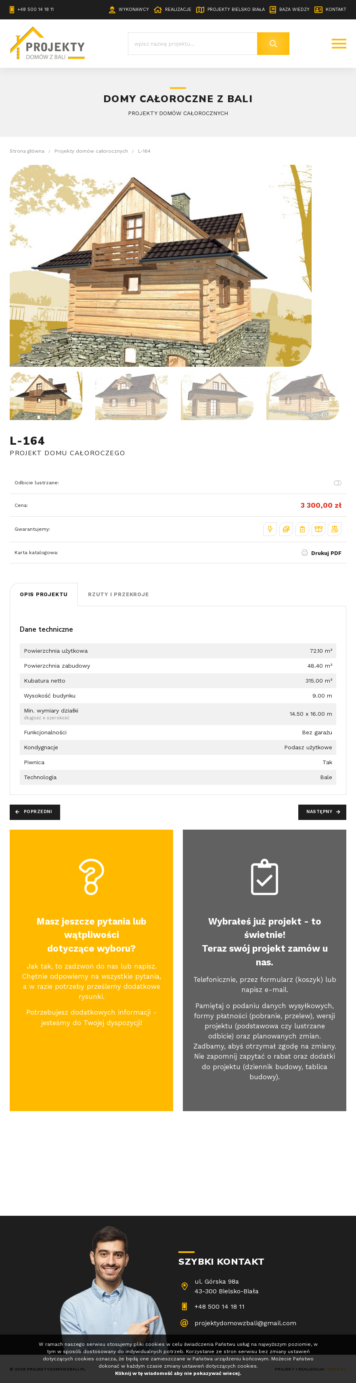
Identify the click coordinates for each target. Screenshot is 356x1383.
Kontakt (336, 9)
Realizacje (178, 9)
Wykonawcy (134, 9)
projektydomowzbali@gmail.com (245, 1323)
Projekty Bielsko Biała (236, 9)
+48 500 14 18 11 (35, 9)
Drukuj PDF (326, 553)
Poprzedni (38, 811)
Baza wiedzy (294, 9)
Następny (319, 811)
